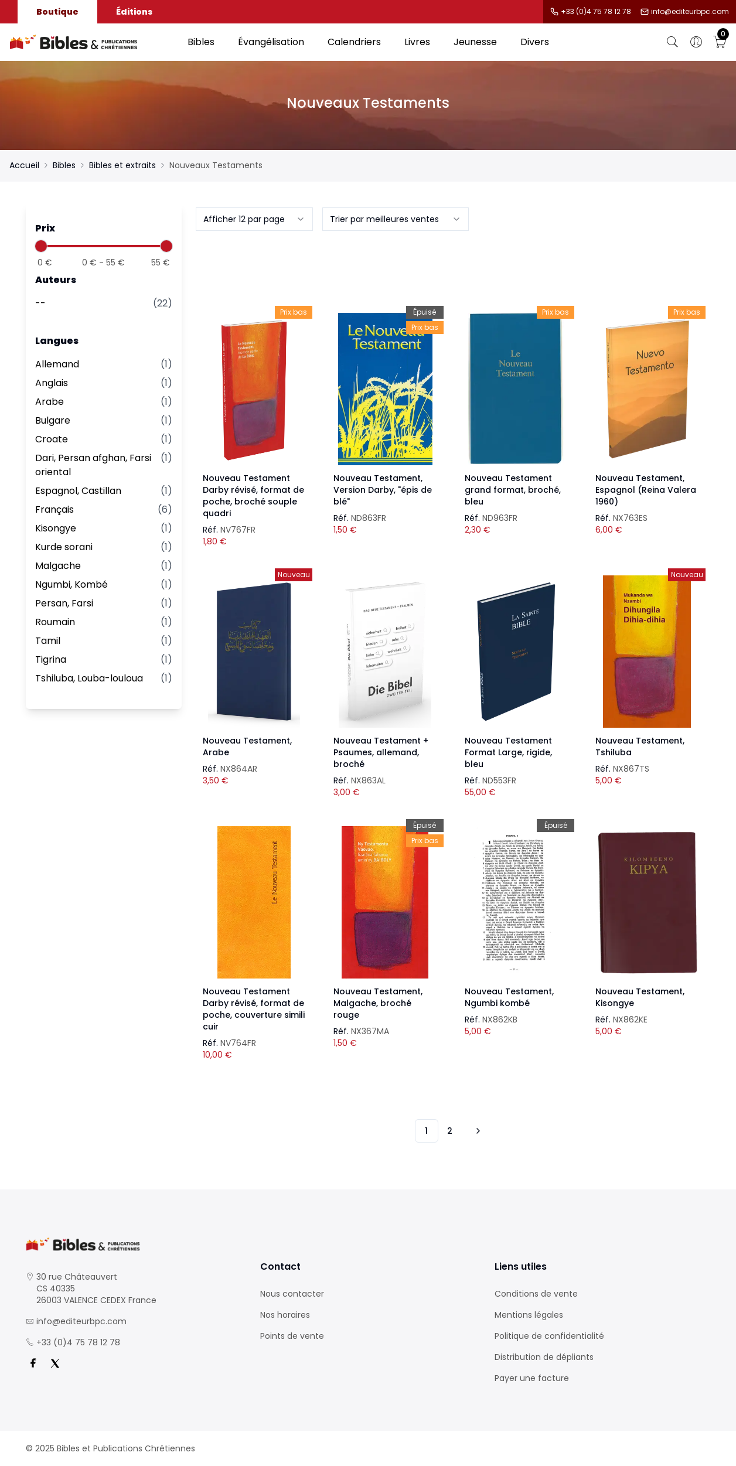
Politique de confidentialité (549, 1336)
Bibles (201, 42)
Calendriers (354, 42)
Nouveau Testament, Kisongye (639, 997)
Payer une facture (532, 1378)
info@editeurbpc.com (690, 11)
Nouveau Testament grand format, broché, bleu (513, 489)
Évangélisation (271, 42)
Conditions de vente (536, 1294)
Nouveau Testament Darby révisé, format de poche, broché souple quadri (253, 495)
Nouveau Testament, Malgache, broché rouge (377, 1003)
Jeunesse (475, 42)
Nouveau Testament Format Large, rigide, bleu (508, 752)
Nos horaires (285, 1315)
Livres (417, 42)
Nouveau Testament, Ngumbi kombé (509, 997)
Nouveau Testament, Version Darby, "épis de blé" (382, 489)
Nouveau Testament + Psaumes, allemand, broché (380, 752)
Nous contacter (292, 1294)
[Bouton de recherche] (673, 42)
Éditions (134, 12)
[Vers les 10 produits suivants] (476, 1131)
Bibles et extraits (122, 165)
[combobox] (254, 219)
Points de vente (292, 1336)
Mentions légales (529, 1315)
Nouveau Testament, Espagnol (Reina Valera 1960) (645, 489)
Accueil (24, 165)
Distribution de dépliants (544, 1357)
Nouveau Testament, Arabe (247, 746)
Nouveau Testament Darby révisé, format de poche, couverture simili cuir (254, 1009)
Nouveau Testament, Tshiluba (639, 746)
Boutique (57, 12)
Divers (534, 42)
